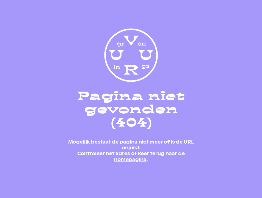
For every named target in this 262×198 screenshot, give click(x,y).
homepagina (130, 159)
